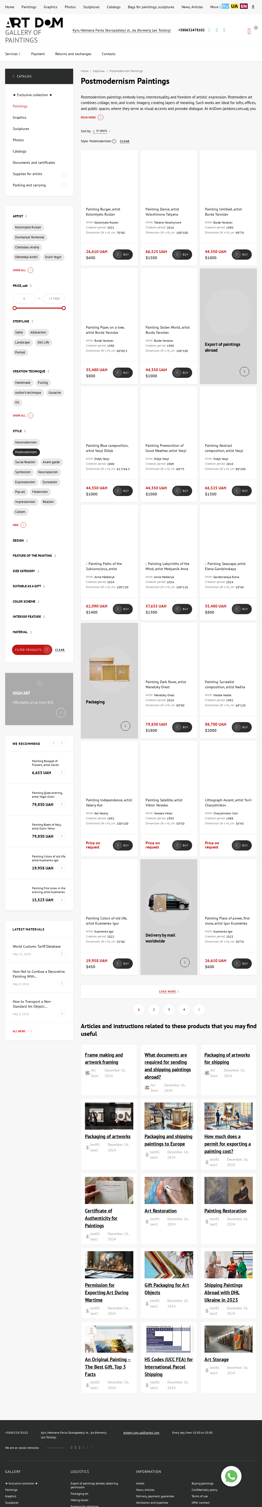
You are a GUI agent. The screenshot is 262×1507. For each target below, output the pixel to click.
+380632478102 (191, 30)
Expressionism (25, 482)
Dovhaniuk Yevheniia (29, 237)
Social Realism (25, 462)
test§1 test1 (95, 1147)
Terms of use (200, 1496)
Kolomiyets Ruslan (28, 227)
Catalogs (114, 7)
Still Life (43, 342)
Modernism (40, 492)
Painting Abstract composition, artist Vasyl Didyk (224, 450)
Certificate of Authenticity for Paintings (101, 1218)
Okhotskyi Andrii (26, 257)
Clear (60, 650)
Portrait (20, 352)
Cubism (20, 512)
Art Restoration (161, 1210)
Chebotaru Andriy (27, 247)
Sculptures (91, 7)
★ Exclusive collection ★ (21, 1483)
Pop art (20, 492)
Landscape (22, 342)
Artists (140, 1483)
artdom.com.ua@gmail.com (141, 1432)
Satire (19, 332)
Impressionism (25, 502)
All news (24, 1031)
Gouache (55, 392)
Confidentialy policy (204, 1490)
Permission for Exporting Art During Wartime (106, 1292)
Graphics (50, 7)
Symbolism (23, 472)
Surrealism (49, 482)
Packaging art (79, 1493)
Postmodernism (26, 452)
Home (9, 7)
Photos (70, 7)
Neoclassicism (48, 472)
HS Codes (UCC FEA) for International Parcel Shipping (169, 1366)
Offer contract (201, 1502)
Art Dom (94, 1073)
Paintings (28, 7)
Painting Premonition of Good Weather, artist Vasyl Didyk (166, 450)
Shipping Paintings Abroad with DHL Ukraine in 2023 (223, 1292)
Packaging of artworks (107, 1136)
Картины (99, 71)
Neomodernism (26, 442)
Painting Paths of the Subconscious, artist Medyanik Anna (104, 568)
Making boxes (79, 1500)
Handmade (22, 382)
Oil (17, 402)
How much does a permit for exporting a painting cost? (227, 1143)
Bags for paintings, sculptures (151, 7)
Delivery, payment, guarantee (155, 1496)
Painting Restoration (225, 1210)
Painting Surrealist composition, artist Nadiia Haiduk (225, 687)
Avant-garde (51, 462)
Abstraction (38, 332)
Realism (48, 502)
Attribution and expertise (152, 1502)
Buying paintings (202, 1483)
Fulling (43, 382)
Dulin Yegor (53, 257)
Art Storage (216, 1359)
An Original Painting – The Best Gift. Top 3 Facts (108, 1366)
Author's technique (28, 392)
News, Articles (192, 7)
